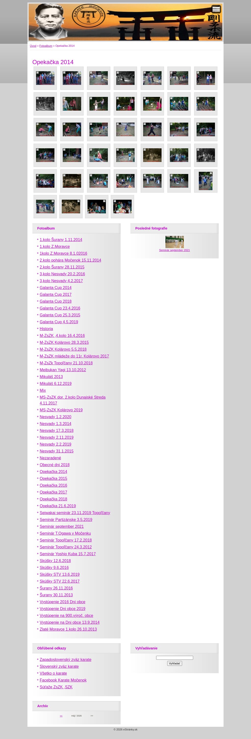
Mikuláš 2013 (51, 377)
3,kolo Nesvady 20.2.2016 (62, 274)
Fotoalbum (45, 45)
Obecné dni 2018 (55, 465)
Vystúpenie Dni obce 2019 (62, 609)
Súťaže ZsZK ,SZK (56, 687)
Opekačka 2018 (53, 499)
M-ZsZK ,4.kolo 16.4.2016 (62, 336)
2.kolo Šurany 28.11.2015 (62, 267)
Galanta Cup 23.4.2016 (60, 308)
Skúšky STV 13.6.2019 (60, 574)
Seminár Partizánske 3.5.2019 (66, 520)
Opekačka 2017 (53, 492)
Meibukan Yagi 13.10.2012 (63, 370)
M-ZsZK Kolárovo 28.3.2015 (64, 342)
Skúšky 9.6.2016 (54, 568)
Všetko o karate (53, 673)
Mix (43, 390)
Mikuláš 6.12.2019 (56, 383)
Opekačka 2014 (53, 472)
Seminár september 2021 (62, 526)
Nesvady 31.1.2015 (57, 451)
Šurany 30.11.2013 (56, 595)
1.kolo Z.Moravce (55, 246)
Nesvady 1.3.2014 (55, 424)
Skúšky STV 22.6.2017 (60, 581)
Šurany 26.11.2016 (56, 588)
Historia (46, 329)
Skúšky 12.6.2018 (55, 561)
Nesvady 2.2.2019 (55, 444)
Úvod (33, 45)
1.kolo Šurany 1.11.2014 (61, 240)
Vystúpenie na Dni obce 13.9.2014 (70, 622)
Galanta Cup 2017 (56, 294)
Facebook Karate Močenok (63, 680)
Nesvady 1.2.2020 (55, 417)
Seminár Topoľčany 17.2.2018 (66, 540)
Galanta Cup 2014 (56, 288)
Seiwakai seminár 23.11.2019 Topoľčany (75, 513)
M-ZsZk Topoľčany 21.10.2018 (66, 363)
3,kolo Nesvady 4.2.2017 (61, 281)
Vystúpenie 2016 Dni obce (62, 602)
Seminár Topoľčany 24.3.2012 (66, 547)
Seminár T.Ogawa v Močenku (65, 533)
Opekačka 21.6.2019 (58, 506)
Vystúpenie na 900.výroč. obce (66, 615)
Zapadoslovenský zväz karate (65, 660)
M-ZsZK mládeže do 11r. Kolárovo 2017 (74, 356)
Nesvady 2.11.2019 (57, 437)
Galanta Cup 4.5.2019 (59, 322)
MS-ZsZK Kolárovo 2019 (61, 410)
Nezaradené (50, 458)
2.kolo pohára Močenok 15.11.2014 (70, 260)
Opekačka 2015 (53, 478)
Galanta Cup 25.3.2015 (60, 315)
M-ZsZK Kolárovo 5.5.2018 (63, 349)
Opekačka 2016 (53, 485)
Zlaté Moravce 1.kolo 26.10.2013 (68, 629)
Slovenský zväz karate (59, 666)
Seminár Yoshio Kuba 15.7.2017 (68, 554)
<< (61, 716)
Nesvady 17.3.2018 (57, 430)
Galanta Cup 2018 (56, 301)
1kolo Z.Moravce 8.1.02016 (63, 253)
